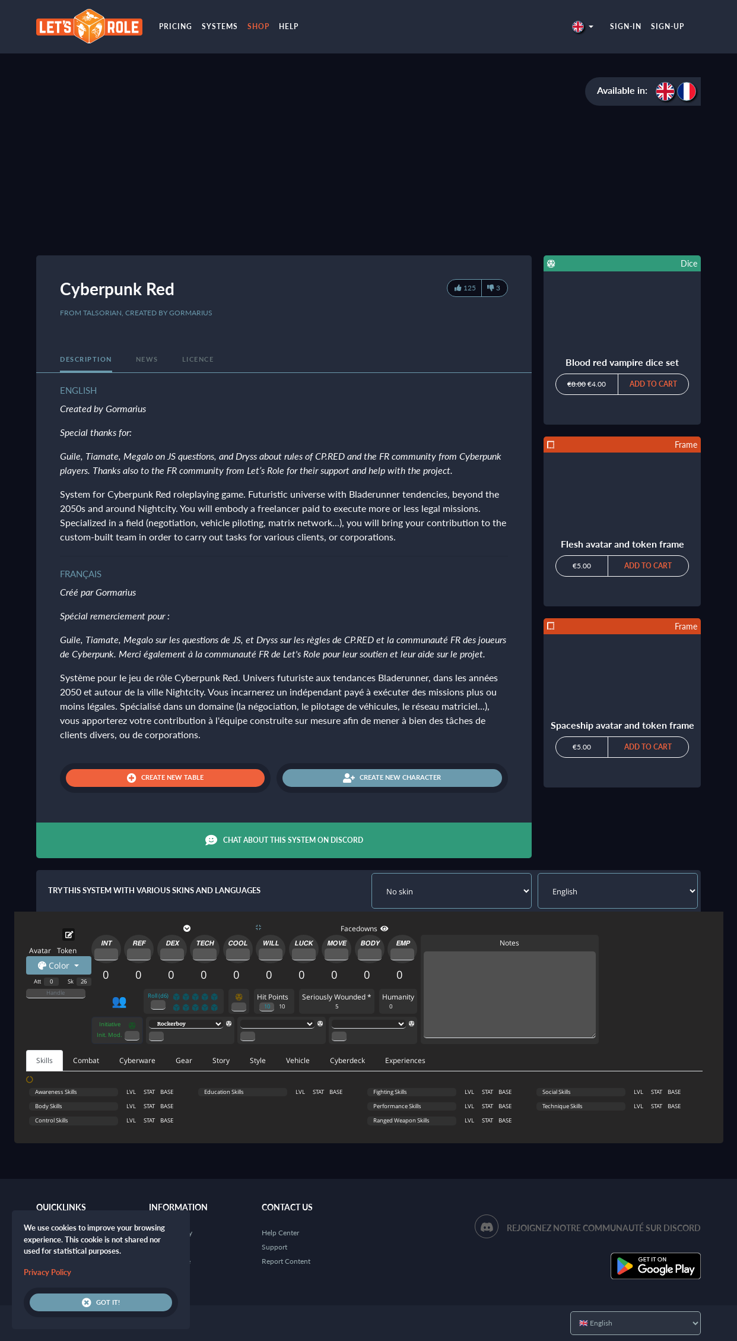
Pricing (175, 26)
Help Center (280, 1232)
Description (86, 359)
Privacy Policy (47, 1272)
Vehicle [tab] (298, 1060)
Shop (258, 26)
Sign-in (625, 26)
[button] (582, 26)
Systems (220, 26)
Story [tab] (221, 1060)
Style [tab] (258, 1060)
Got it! (101, 1302)
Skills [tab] (44, 1060)
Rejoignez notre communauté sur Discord (604, 1228)
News (147, 359)
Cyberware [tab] (137, 1060)
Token (67, 950)
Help (288, 26)
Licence (198, 359)
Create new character (392, 778)
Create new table (165, 778)
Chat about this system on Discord (284, 840)
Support (274, 1246)
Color (55, 965)
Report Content (286, 1261)
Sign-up (667, 26)
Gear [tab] (184, 1060)
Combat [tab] (86, 1060)
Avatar (40, 950)
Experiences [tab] (405, 1060)
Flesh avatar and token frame (622, 543)
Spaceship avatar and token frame (622, 724)
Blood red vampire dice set (622, 362)
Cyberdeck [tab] (347, 1060)
